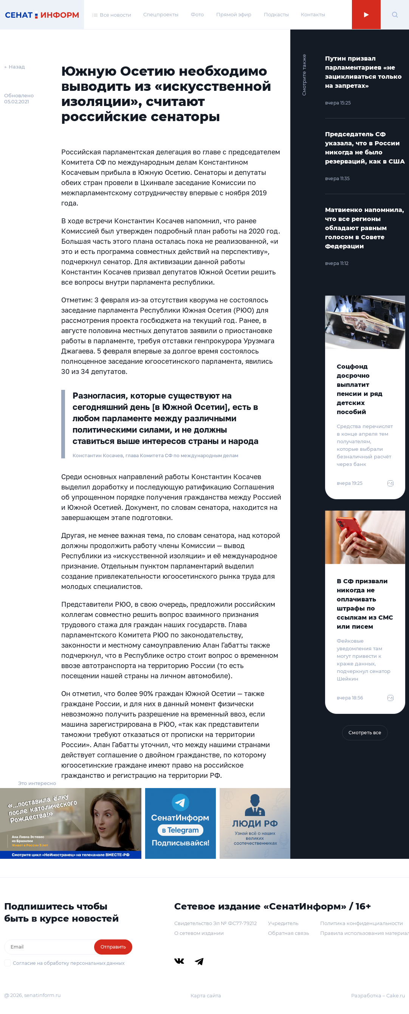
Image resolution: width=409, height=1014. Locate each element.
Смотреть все (365, 732)
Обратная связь (288, 933)
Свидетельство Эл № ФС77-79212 (215, 923)
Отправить (113, 947)
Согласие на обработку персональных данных (68, 963)
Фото (197, 14)
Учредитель (283, 923)
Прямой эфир (233, 14)
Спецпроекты (160, 14)
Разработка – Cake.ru (378, 995)
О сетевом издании (199, 933)
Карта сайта (206, 995)
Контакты (313, 14)
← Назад (14, 67)
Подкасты (276, 14)
